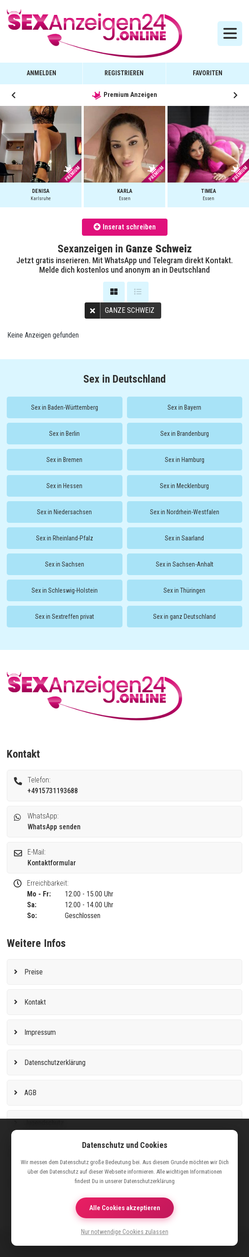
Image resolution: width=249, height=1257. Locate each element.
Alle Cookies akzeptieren (124, 1208)
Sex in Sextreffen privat (64, 616)
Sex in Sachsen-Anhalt (184, 564)
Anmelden (41, 73)
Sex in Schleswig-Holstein (65, 590)
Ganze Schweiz (119, 310)
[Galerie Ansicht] (114, 292)
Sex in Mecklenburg (184, 485)
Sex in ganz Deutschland (184, 616)
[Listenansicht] (138, 292)
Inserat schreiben (125, 227)
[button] (13, 95)
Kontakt (35, 1002)
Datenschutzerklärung (55, 1062)
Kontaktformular (51, 863)
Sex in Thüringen (184, 590)
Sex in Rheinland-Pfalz (64, 538)
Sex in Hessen (64, 485)
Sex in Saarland (184, 538)
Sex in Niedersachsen (64, 512)
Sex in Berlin (64, 433)
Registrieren (124, 73)
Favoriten (207, 73)
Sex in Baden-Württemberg (64, 407)
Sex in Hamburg (184, 459)
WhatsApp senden (54, 827)
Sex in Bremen (64, 459)
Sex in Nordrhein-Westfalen (184, 512)
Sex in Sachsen (64, 564)
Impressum (40, 1032)
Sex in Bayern (184, 407)
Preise (33, 972)
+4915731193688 (52, 790)
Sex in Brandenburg (184, 433)
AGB (30, 1092)
